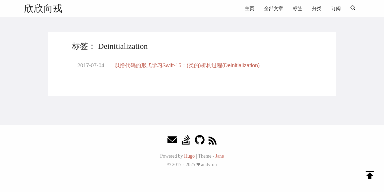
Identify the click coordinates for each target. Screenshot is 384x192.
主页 (249, 8)
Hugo (189, 156)
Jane (219, 156)
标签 (297, 8)
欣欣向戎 (43, 8)
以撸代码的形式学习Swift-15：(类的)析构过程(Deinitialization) (187, 65)
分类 (317, 8)
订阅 (336, 8)
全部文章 (273, 8)
